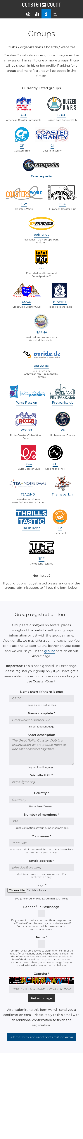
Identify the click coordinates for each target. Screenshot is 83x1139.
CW (24, 204)
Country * (41, 793)
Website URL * (41, 775)
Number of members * (41, 814)
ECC (62, 204)
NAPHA (41, 332)
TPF (41, 558)
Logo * (41, 885)
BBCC (61, 115)
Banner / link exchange (41, 907)
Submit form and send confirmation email (41, 1037)
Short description (41, 735)
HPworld (60, 302)
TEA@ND (28, 494)
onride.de (41, 366)
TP (60, 528)
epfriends (41, 234)
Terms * (41, 937)
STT (55, 464)
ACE (23, 115)
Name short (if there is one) (41, 692)
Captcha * (41, 973)
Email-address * (41, 861)
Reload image (41, 998)
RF (63, 430)
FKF (42, 268)
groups (49, 651)
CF (22, 145)
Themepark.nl (63, 494)
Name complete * (41, 713)
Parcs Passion (26, 402)
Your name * (41, 836)
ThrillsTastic (31, 528)
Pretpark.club (63, 402)
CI (52, 145)
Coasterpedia (41, 176)
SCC (29, 464)
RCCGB (26, 430)
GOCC (26, 302)
